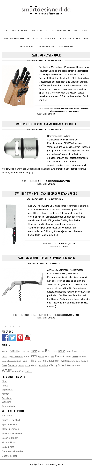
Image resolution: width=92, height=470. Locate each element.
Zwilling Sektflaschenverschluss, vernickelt (46, 125)
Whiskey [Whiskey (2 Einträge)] (77, 366)
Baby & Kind (8, 447)
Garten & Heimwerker (12, 452)
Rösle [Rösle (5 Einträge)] (4, 366)
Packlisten (7, 399)
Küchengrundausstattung (61, 112)
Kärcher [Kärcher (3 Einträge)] (75, 357)
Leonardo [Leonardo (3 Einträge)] (12, 362)
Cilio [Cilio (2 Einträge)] (9, 357)
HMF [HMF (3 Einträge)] (52, 357)
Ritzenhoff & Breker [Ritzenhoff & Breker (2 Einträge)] (73, 362)
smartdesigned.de (46, 11)
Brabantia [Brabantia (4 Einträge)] (76, 352)
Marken (5, 394)
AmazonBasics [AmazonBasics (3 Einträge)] (24, 352)
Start (4, 382)
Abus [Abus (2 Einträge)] (3, 352)
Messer (76, 112)
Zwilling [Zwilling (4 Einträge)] (28, 372)
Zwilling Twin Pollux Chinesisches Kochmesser (46, 194)
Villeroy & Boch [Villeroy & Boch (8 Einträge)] (57, 365)
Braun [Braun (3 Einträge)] (83, 352)
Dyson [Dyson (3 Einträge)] (20, 357)
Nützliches (7, 416)
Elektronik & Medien (12, 434)
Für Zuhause (55, 109)
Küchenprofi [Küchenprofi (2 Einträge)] (83, 357)
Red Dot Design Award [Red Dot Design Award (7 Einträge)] (54, 361)
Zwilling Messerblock (46, 56)
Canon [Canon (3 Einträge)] (4, 357)
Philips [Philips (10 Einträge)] (32, 361)
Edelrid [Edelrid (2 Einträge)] (26, 357)
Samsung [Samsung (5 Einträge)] (13, 366)
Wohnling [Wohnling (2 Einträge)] (15, 372)
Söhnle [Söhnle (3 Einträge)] (27, 366)
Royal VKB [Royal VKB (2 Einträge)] (84, 362)
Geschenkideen (67, 109)
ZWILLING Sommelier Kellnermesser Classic (46, 259)
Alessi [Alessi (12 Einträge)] (14, 351)
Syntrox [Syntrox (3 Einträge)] (21, 366)
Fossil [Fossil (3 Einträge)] (41, 357)
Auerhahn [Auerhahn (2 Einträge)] (41, 352)
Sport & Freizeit (9, 425)
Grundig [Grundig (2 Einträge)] (47, 357)
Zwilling (51, 115)
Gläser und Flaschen (32, 316)
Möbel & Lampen (10, 429)
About (5, 386)
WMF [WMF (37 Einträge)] (7, 371)
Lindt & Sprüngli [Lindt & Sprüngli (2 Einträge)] (21, 362)
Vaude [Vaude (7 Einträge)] (34, 365)
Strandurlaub (8, 407)
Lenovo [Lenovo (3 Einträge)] (5, 362)
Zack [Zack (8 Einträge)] (22, 371)
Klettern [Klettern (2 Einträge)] (68, 357)
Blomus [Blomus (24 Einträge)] (51, 351)
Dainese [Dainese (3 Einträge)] (14, 357)
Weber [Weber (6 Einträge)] (70, 365)
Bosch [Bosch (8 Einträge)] (61, 351)
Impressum (7, 390)
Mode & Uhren (9, 443)
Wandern (6, 402)
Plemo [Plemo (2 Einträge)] (39, 362)
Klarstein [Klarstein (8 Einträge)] (60, 356)
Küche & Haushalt (81, 109)
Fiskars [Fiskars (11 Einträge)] (34, 356)
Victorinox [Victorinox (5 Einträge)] (43, 366)
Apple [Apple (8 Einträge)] (34, 351)
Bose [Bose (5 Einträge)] (68, 352)
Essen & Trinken (10, 438)
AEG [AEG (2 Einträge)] (7, 352)
